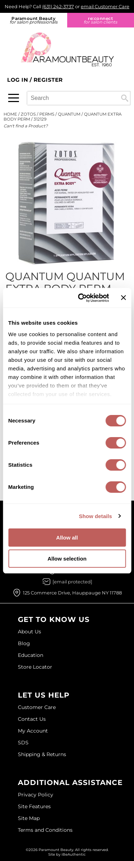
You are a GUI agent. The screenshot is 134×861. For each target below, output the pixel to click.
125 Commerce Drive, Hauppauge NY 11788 (72, 593)
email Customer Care (105, 6)
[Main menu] (13, 98)
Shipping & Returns (42, 754)
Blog (24, 643)
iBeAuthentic (73, 854)
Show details (95, 516)
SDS (23, 742)
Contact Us (32, 719)
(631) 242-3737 (58, 6)
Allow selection (67, 559)
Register (48, 79)
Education (30, 655)
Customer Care (37, 707)
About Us (29, 631)
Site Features (34, 806)
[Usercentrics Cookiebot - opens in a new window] (81, 298)
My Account (33, 731)
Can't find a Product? (26, 125)
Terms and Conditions (45, 830)
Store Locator (35, 667)
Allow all (67, 538)
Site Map (29, 818)
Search (124, 98)
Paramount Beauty (33, 20)
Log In (18, 79)
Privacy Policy (35, 794)
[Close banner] (123, 297)
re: (100, 20)
